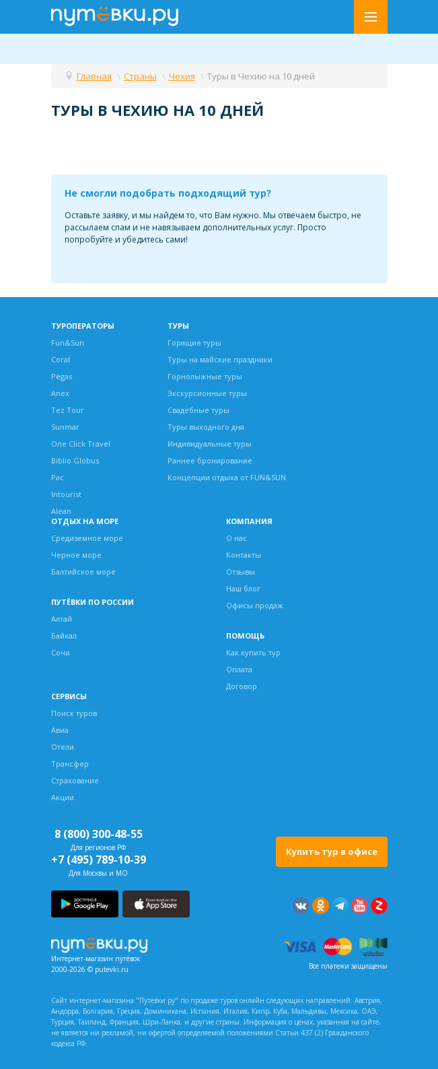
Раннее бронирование (210, 460)
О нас (236, 538)
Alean (61, 511)
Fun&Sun (67, 342)
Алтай (61, 619)
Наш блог (243, 588)
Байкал (64, 635)
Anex (60, 393)
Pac (57, 477)
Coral (60, 359)
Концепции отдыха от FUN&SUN (227, 477)
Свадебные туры (198, 410)
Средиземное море (87, 538)
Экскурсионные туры (207, 393)
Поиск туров (74, 713)
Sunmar (65, 427)
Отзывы (240, 571)
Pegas (61, 376)
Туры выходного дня (206, 427)
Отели (62, 747)
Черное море (76, 555)
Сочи (60, 652)
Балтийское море (83, 571)
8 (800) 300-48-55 (98, 834)
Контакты (243, 555)
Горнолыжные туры (205, 376)
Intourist (66, 494)
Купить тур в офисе (331, 851)
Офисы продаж (254, 605)
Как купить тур (253, 652)
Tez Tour (67, 410)
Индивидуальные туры (210, 444)
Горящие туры (194, 342)
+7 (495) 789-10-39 (98, 859)
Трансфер (70, 763)
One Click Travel (80, 444)
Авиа (60, 730)
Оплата (239, 669)
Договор (241, 686)
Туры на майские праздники (220, 359)
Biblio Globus (75, 460)
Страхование (75, 780)
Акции (62, 797)
